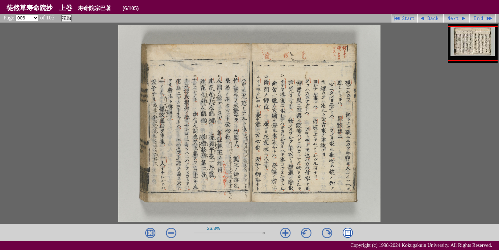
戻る (431, 18)
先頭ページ (405, 18)
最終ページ (483, 18)
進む (457, 18)
